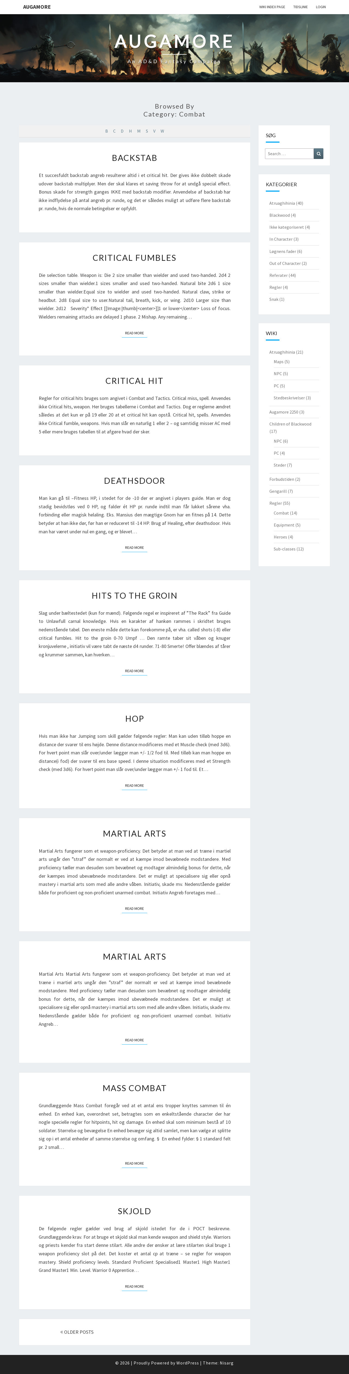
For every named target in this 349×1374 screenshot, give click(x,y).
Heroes (280, 537)
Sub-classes (285, 549)
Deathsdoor (134, 480)
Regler (275, 287)
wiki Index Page (272, 6)
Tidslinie (300, 6)
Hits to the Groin (134, 595)
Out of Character (285, 263)
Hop (134, 718)
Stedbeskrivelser (289, 397)
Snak (273, 299)
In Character (281, 239)
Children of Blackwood (290, 424)
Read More (136, 332)
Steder (280, 465)
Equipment (284, 525)
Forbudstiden (281, 479)
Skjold (134, 1211)
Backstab (135, 158)
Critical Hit (135, 380)
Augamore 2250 (283, 412)
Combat (281, 513)
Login (321, 6)
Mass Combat (135, 1088)
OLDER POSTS (77, 1332)
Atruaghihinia (282, 203)
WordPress (187, 1363)
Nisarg (227, 1363)
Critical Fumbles (134, 257)
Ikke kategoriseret (286, 227)
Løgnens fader (282, 251)
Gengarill (278, 491)
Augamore (37, 6)
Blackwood (279, 215)
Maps (279, 361)
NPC (278, 373)
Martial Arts (134, 833)
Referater (278, 275)
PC (276, 385)
